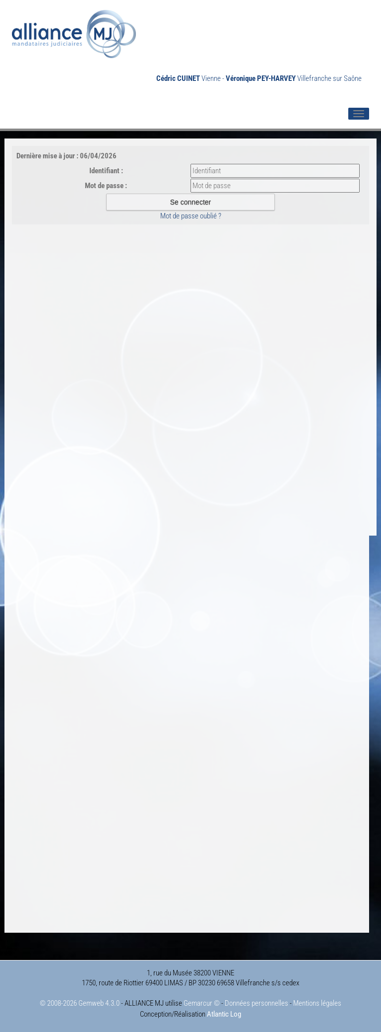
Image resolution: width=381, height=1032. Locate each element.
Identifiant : (106, 170)
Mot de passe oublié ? (190, 215)
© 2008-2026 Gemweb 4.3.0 (80, 1003)
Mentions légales (317, 1003)
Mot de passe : (106, 185)
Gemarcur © (202, 1003)
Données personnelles (256, 1003)
